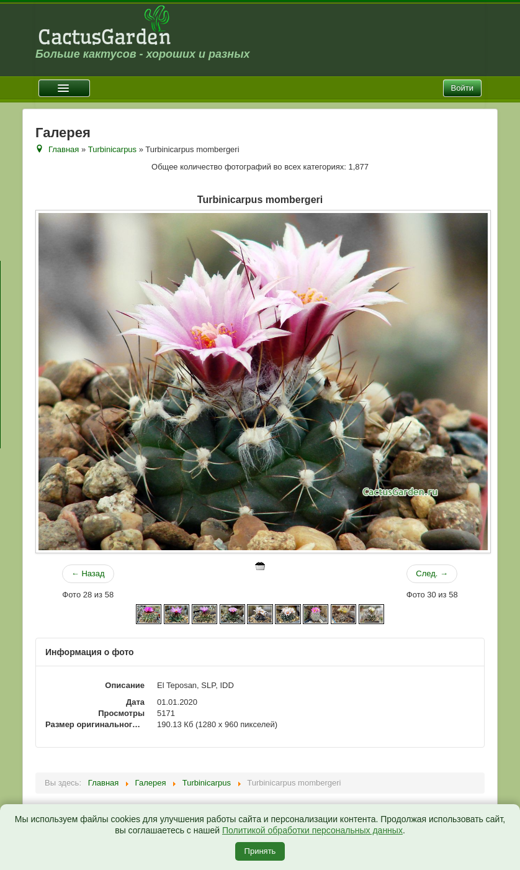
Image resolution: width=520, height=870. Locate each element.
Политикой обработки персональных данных (312, 830)
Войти (462, 88)
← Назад (88, 573)
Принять (260, 851)
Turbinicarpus (112, 149)
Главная (63, 149)
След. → (432, 573)
